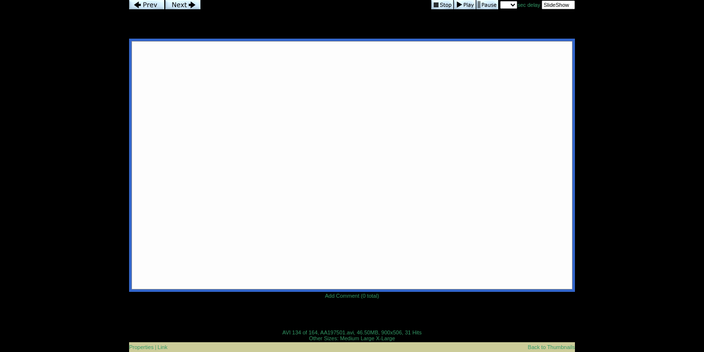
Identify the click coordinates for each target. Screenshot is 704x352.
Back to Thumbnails (551, 347)
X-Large (385, 338)
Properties (141, 347)
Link (162, 347)
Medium (349, 338)
